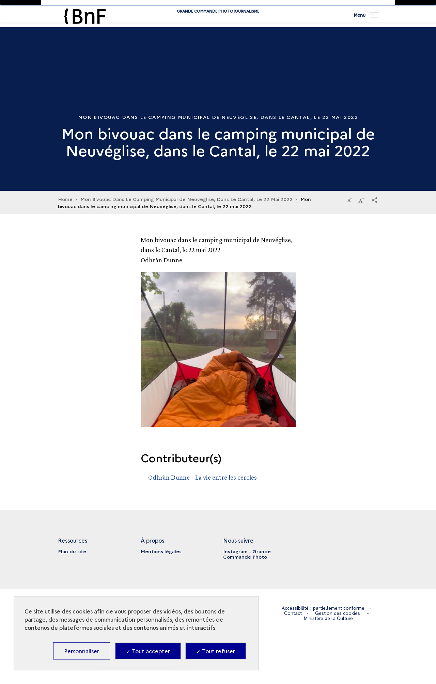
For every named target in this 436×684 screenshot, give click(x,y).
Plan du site (72, 551)
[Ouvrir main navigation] (366, 19)
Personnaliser (81, 651)
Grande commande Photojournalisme (218, 21)
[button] (375, 199)
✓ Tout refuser (215, 651)
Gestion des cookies (337, 613)
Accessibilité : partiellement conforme (323, 608)
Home (65, 199)
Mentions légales (161, 551)
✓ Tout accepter (148, 651)
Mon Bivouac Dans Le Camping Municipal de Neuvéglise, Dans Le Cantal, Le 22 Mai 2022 (186, 199)
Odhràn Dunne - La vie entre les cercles (202, 477)
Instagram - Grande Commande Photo (247, 554)
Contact (293, 613)
